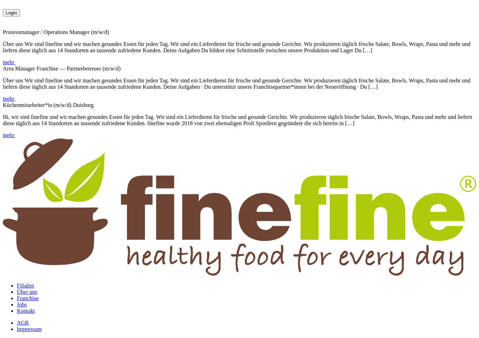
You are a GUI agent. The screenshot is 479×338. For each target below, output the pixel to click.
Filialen (25, 286)
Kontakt (26, 311)
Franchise (28, 298)
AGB (23, 323)
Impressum (29, 329)
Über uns (27, 292)
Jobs (22, 304)
